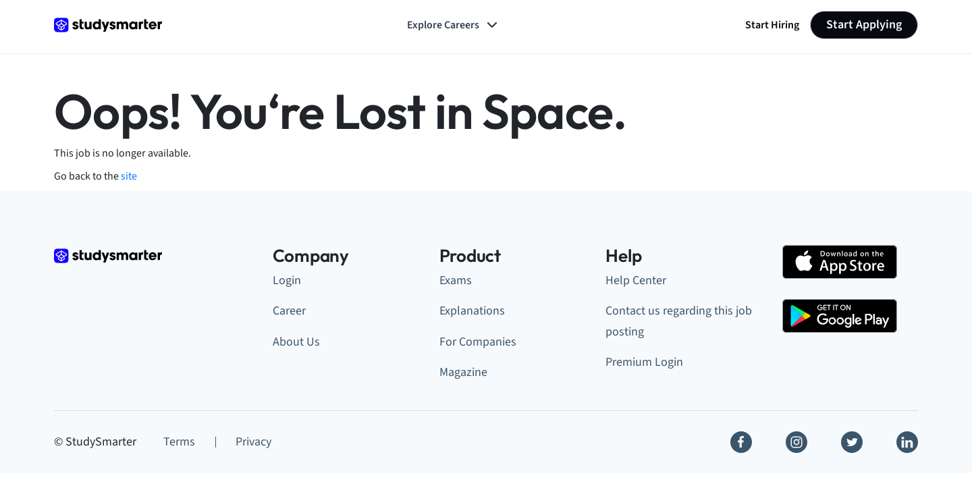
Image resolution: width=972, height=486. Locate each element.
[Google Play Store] (839, 316)
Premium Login (644, 362)
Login (287, 280)
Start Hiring (772, 25)
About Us (296, 341)
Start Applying (864, 24)
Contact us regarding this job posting (678, 321)
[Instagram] (796, 442)
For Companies (477, 341)
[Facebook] (741, 442)
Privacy (253, 441)
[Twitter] (852, 442)
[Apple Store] (839, 262)
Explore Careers (453, 25)
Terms (179, 441)
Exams (455, 280)
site (129, 176)
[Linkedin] (907, 442)
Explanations (472, 310)
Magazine (463, 372)
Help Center (635, 280)
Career (289, 310)
